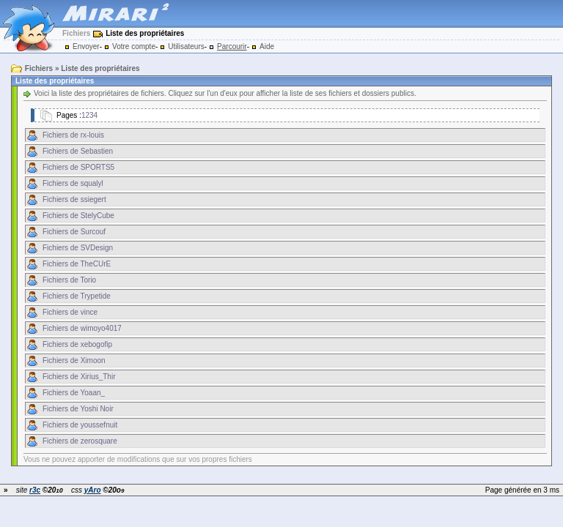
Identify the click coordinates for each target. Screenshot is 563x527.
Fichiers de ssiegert (74, 199)
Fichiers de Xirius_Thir (79, 377)
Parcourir (232, 46)
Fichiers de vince (70, 312)
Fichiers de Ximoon (74, 360)
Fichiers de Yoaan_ (74, 393)
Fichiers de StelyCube (78, 216)
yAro (92, 490)
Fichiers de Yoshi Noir (78, 409)
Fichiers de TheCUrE (77, 264)
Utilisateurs (186, 46)
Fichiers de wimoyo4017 (82, 328)
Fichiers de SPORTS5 (78, 167)
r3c (34, 490)
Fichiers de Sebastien (78, 151)
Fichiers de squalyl (73, 183)
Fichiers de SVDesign (78, 248)
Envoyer (86, 46)
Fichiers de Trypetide (77, 296)
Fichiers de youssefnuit (80, 425)
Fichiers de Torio (69, 280)
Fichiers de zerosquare (80, 441)
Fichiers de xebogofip (77, 344)
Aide (267, 46)
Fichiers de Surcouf (74, 232)
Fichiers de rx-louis (73, 135)
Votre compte (133, 46)
